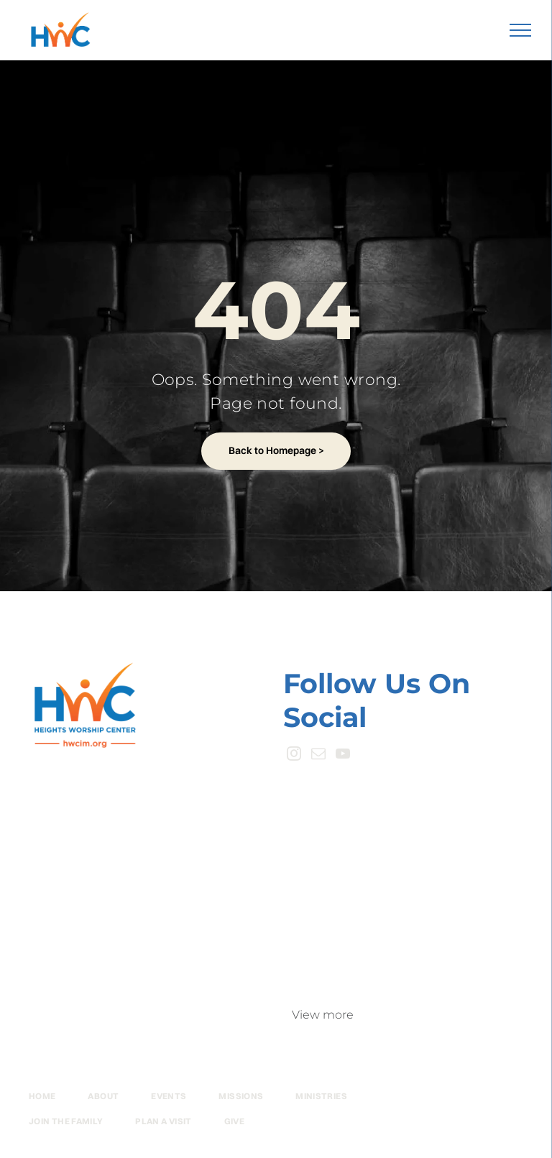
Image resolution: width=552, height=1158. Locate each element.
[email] (318, 755)
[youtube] (343, 755)
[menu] (520, 30)
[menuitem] (58, 1096)
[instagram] (294, 755)
